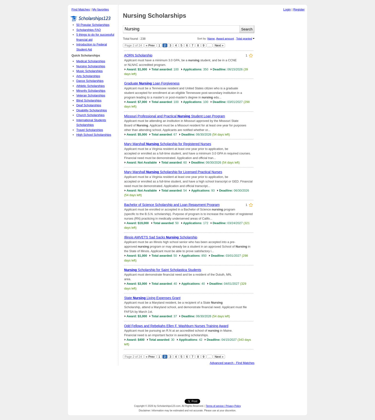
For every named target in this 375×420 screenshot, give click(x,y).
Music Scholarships (89, 71)
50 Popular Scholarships (93, 25)
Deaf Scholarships (88, 105)
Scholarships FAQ (88, 30)
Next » (219, 45)
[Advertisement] (282, 86)
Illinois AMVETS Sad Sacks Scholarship (160, 237)
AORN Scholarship (138, 55)
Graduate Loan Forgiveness (152, 83)
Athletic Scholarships (90, 86)
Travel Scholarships (89, 130)
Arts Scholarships (88, 76)
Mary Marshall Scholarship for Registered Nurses (167, 144)
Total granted (244, 38)
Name (211, 38)
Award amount (225, 38)
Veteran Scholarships (90, 95)
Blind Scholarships (88, 100)
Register (299, 9)
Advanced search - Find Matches (232, 363)
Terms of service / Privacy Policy (223, 406)
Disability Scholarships (91, 110)
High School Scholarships (93, 134)
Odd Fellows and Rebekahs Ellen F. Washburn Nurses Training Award (176, 326)
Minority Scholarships (90, 90)
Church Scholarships (90, 115)
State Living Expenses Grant (152, 298)
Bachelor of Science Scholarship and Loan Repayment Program (172, 205)
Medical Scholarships (90, 61)
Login (287, 9)
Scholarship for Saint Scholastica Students (162, 270)
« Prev (150, 45)
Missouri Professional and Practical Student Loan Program (174, 116)
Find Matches (81, 9)
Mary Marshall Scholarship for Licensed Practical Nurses (173, 172)
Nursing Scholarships (90, 66)
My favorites (100, 9)
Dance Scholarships (90, 81)
